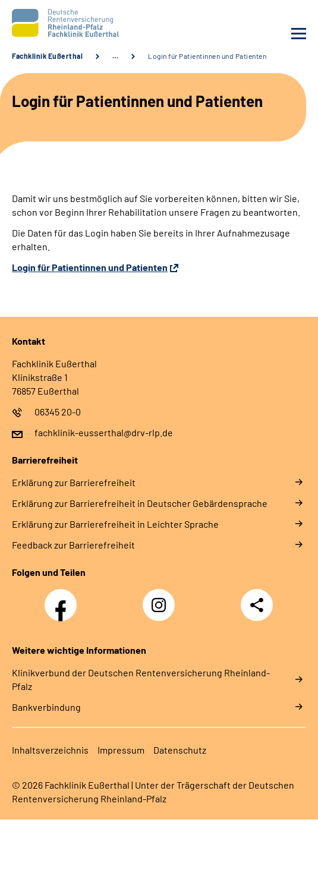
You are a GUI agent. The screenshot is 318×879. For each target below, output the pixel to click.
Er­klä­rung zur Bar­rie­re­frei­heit (74, 482)
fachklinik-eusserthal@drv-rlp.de (103, 432)
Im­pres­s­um (120, 749)
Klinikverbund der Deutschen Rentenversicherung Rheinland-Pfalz (141, 679)
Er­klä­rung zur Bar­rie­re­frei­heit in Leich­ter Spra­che (115, 524)
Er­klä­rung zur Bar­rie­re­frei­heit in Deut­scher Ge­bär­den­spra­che (139, 503)
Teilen (257, 605)
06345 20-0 (57, 411)
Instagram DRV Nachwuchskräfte (161, 608)
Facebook (63, 598)
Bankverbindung (46, 707)
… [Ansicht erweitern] (115, 55)
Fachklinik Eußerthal (47, 56)
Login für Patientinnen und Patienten (207, 56)
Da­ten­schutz (179, 749)
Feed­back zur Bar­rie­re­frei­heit (73, 544)
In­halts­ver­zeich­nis (50, 749)
